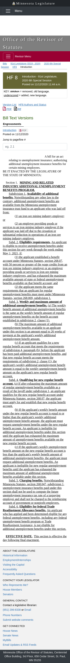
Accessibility (10, 569)
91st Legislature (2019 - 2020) (25, 63)
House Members (12, 589)
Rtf (17, 109)
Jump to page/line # (14, 139)
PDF (7, 109)
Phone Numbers (12, 615)
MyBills (7, 640)
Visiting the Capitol (13, 564)
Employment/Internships (17, 560)
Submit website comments (18, 619)
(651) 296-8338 (12, 609)
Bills (5, 63)
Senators (8, 594)
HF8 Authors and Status (32, 104)
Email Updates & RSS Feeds (19, 644)
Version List (9, 104)
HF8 (15, 67)
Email (27, 609)
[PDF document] (23, 130)
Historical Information (15, 555)
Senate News (10, 635)
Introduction (9, 130)
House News (10, 630)
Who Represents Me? (15, 584)
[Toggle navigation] (8, 11)
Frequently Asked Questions (19, 574)
